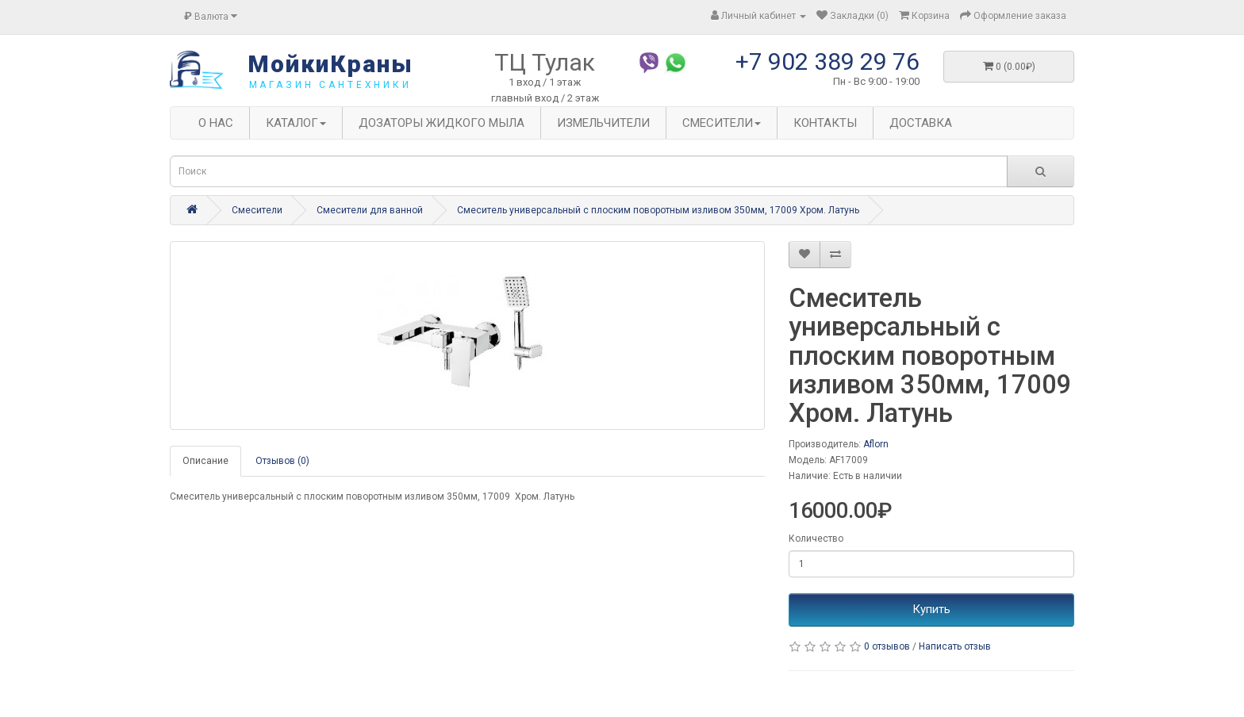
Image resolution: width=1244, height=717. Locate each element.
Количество (816, 538)
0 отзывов (887, 646)
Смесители (257, 210)
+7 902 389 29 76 (827, 61)
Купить (931, 609)
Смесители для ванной (370, 210)
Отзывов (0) (282, 460)
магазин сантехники (330, 84)
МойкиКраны (330, 64)
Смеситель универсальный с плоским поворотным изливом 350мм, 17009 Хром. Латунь (658, 210)
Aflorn (876, 444)
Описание (205, 460)
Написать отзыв (955, 646)
